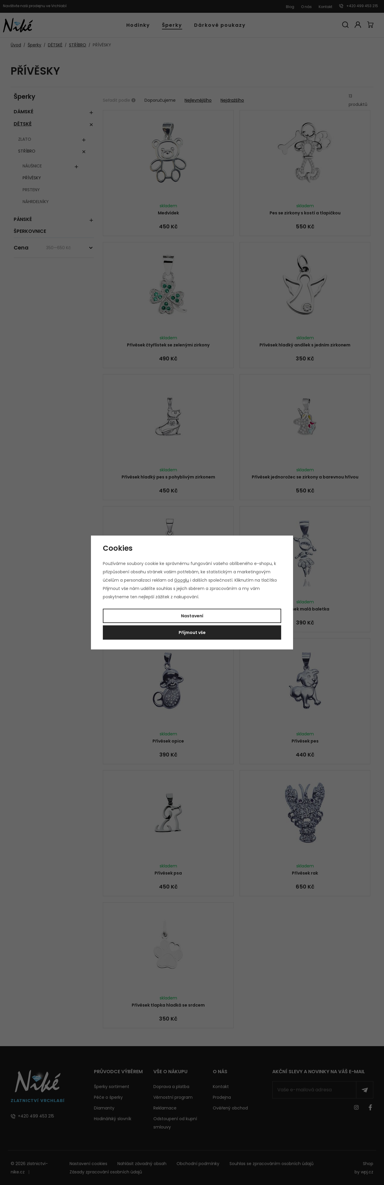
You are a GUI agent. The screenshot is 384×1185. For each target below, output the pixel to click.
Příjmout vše (192, 632)
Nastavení (192, 616)
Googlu (181, 580)
